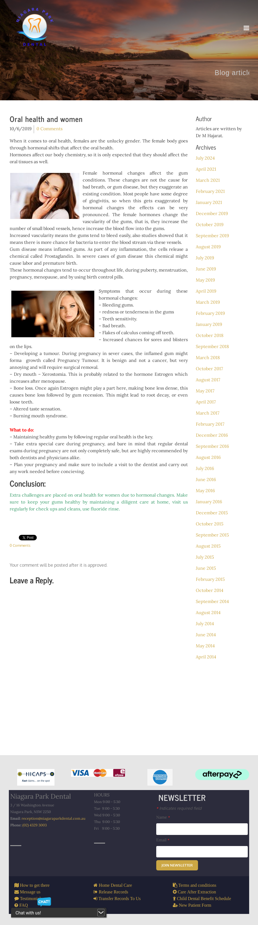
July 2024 (205, 158)
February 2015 (210, 579)
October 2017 (209, 368)
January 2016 (209, 501)
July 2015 (205, 557)
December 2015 (212, 512)
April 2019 (206, 291)
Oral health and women (46, 118)
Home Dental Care (115, 885)
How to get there (34, 885)
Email (163, 839)
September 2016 (212, 446)
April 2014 (206, 657)
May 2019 (205, 280)
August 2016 (208, 457)
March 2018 (208, 357)
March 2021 (208, 180)
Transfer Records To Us (119, 898)
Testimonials (31, 898)
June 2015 (206, 568)
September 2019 (212, 235)
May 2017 (205, 390)
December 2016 (212, 435)
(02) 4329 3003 (34, 825)
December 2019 (212, 213)
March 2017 (207, 413)
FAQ (23, 905)
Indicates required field (179, 808)
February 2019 (210, 313)
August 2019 (208, 246)
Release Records (113, 892)
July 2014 (205, 623)
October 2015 (209, 524)
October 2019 (209, 224)
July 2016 (205, 468)
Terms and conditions (197, 885)
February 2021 (210, 191)
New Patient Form (194, 905)
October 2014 (209, 590)
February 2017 (210, 424)
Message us (29, 892)
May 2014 (205, 645)
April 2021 (206, 169)
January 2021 (209, 202)
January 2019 (209, 324)
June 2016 (206, 479)
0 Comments (49, 128)
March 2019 (208, 302)
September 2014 (212, 601)
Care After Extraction (196, 892)
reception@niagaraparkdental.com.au (53, 818)
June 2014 (206, 634)
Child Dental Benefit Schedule (203, 898)
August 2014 (208, 612)
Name (163, 817)
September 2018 (212, 346)
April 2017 (206, 402)
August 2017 (208, 379)
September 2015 (212, 535)
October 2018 (209, 335)
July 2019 (205, 257)
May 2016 (205, 490)
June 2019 (206, 269)
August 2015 (208, 546)
